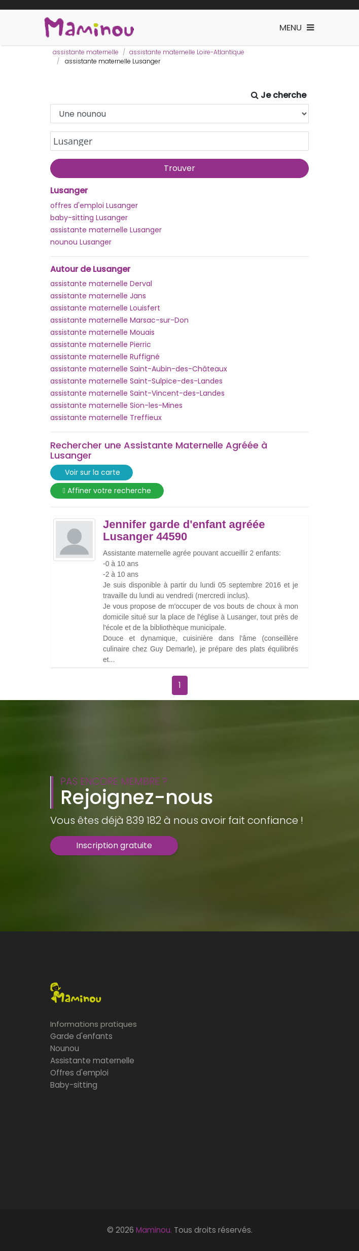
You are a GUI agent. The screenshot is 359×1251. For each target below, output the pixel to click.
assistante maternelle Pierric (100, 344)
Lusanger (69, 190)
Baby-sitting (73, 1085)
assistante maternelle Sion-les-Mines (116, 405)
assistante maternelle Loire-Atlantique (186, 52)
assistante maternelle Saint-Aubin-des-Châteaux (138, 369)
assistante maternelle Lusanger (106, 230)
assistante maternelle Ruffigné (105, 357)
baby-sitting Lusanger (89, 218)
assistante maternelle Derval (101, 284)
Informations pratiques (93, 1024)
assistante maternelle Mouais (102, 332)
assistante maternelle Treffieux (106, 417)
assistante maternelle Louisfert (105, 308)
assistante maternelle (86, 52)
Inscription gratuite (114, 845)
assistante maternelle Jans (98, 296)
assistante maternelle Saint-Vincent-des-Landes (137, 393)
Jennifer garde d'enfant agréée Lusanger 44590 (184, 530)
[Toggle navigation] (296, 27)
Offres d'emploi (79, 1072)
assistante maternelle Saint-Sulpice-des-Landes (136, 381)
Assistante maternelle (92, 1060)
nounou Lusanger (81, 242)
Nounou (64, 1048)
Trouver (179, 168)
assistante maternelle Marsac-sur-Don (119, 320)
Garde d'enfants (81, 1036)
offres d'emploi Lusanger (94, 205)
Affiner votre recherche (107, 490)
